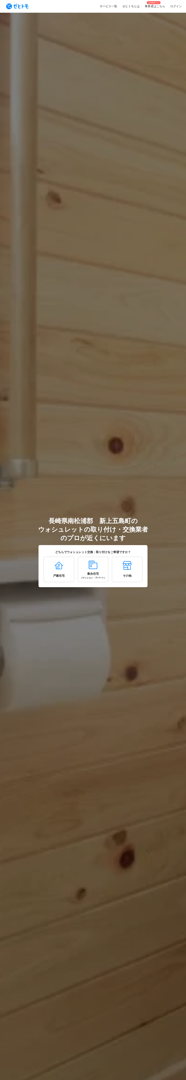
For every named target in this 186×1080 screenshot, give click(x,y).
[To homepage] (17, 6)
